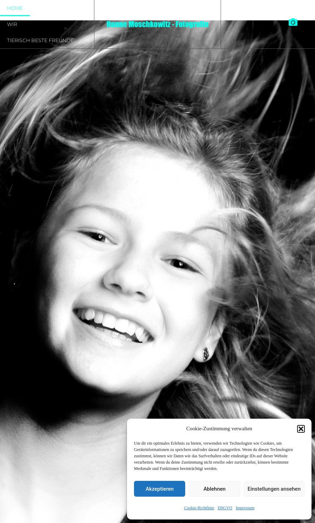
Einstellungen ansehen (274, 489)
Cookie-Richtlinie (199, 508)
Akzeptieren (160, 489)
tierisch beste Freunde (40, 40)
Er (40, 8)
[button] (300, 428)
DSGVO (225, 508)
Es (82, 8)
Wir (12, 24)
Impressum (245, 508)
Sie (61, 8)
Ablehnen (214, 489)
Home (15, 8)
